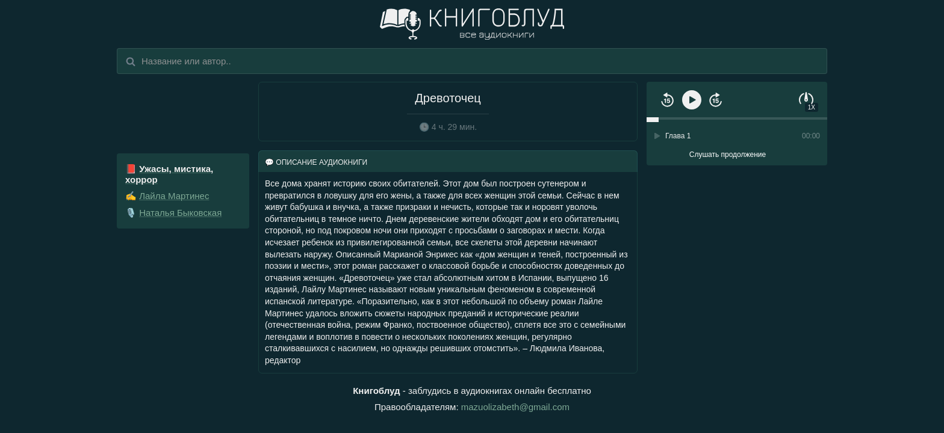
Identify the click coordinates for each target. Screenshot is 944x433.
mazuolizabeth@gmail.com (515, 407)
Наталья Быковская (180, 212)
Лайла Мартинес (174, 196)
